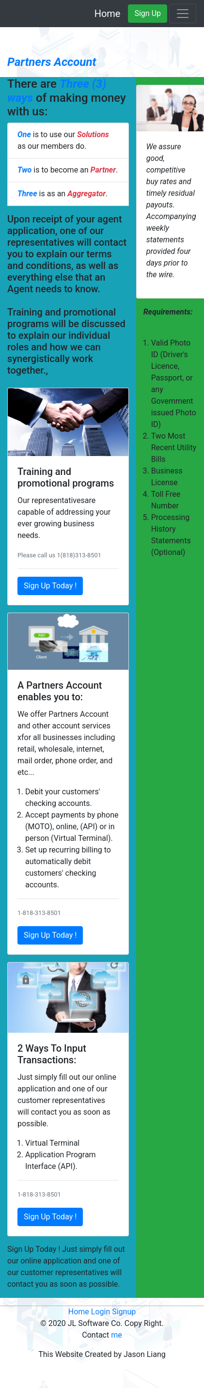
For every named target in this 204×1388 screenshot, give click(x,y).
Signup (124, 1311)
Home (107, 13)
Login (100, 1311)
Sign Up (147, 13)
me (116, 1335)
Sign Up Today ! (50, 585)
